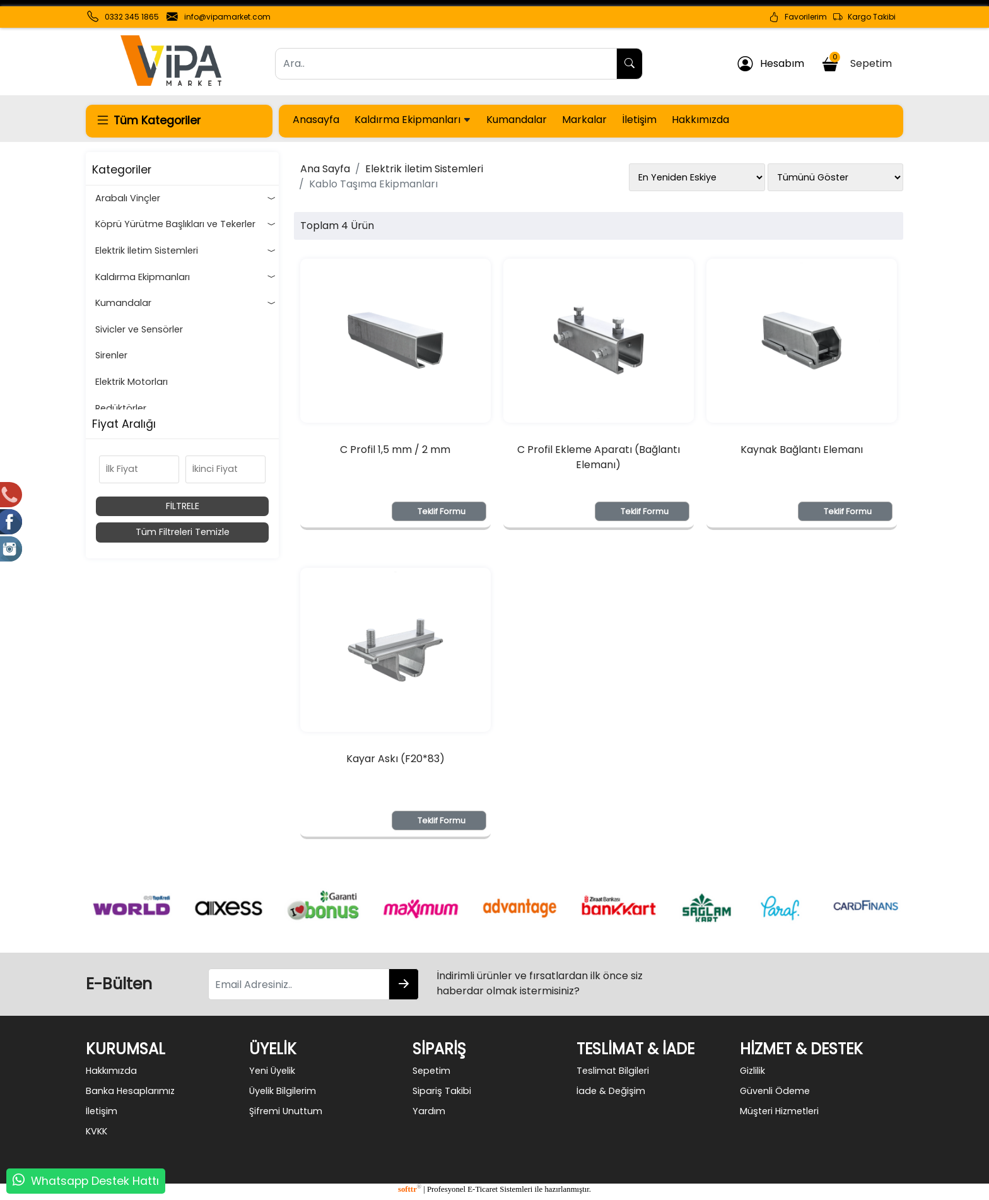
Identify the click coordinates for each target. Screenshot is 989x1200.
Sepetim (858, 61)
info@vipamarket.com (227, 16)
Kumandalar (516, 119)
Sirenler (111, 355)
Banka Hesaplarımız (130, 1091)
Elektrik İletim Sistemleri (185, 251)
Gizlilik (752, 1070)
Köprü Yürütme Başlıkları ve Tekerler (185, 225)
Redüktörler (120, 408)
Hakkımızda (700, 119)
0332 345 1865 (132, 16)
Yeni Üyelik (272, 1070)
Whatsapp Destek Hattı (95, 1181)
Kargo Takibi (864, 17)
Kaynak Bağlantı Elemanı (801, 449)
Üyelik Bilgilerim (282, 1091)
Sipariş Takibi (442, 1091)
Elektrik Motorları (131, 381)
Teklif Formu (441, 511)
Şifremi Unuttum (285, 1111)
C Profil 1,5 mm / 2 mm (395, 449)
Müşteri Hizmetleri (779, 1111)
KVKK (96, 1131)
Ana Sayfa (325, 169)
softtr (409, 1189)
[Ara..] (446, 63)
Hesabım (770, 63)
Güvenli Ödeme (775, 1091)
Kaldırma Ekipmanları (412, 119)
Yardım (429, 1111)
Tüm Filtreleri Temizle (183, 532)
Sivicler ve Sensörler (139, 329)
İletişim (639, 119)
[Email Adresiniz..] (298, 984)
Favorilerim (798, 17)
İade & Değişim (610, 1091)
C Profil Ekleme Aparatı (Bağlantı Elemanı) (598, 457)
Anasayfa (316, 119)
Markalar (584, 119)
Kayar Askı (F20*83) (395, 758)
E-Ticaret (482, 1189)
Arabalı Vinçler (185, 199)
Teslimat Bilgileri (612, 1070)
